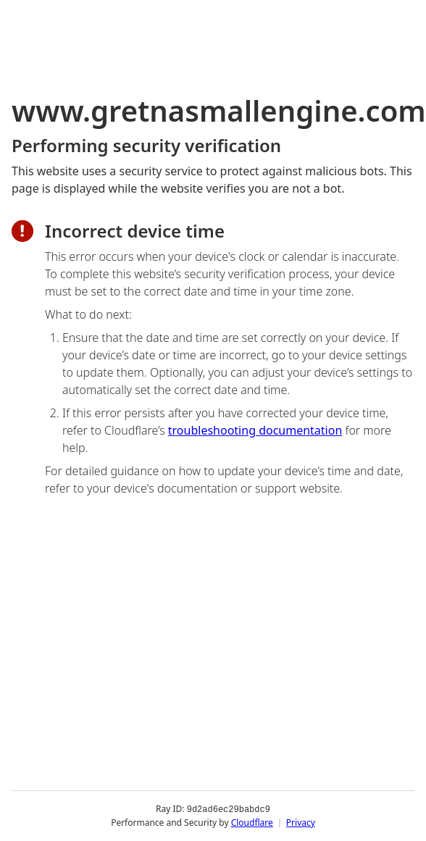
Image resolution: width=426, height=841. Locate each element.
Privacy (300, 822)
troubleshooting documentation (255, 430)
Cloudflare (252, 822)
